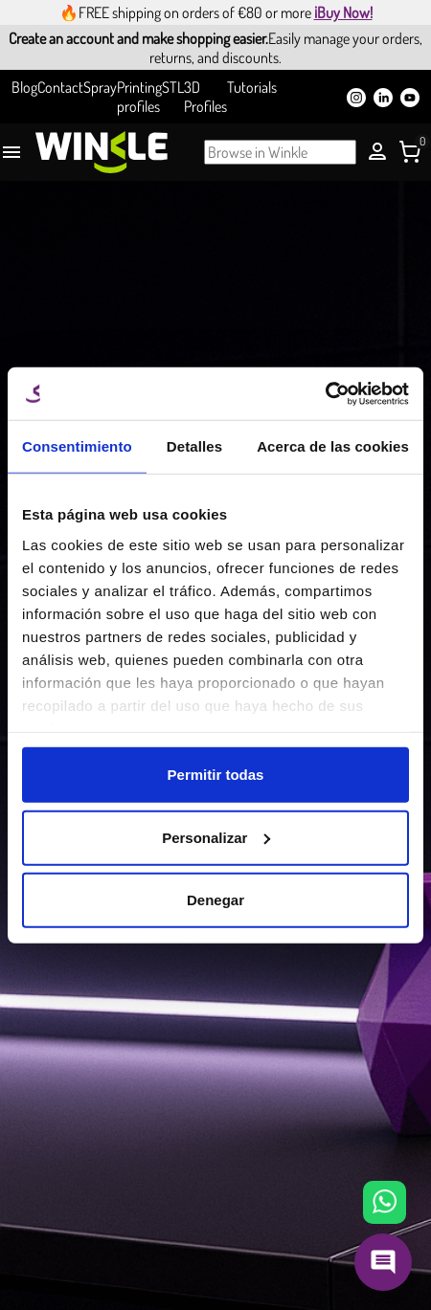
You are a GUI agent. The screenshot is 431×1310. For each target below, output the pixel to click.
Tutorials (252, 87)
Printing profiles (139, 97)
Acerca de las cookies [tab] (333, 446)
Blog (24, 87)
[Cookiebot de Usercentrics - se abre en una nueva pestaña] (325, 393)
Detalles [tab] (194, 446)
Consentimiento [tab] (77, 446)
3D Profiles (205, 97)
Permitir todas (216, 774)
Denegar (215, 900)
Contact (60, 87)
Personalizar (216, 837)
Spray (100, 87)
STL (173, 87)
